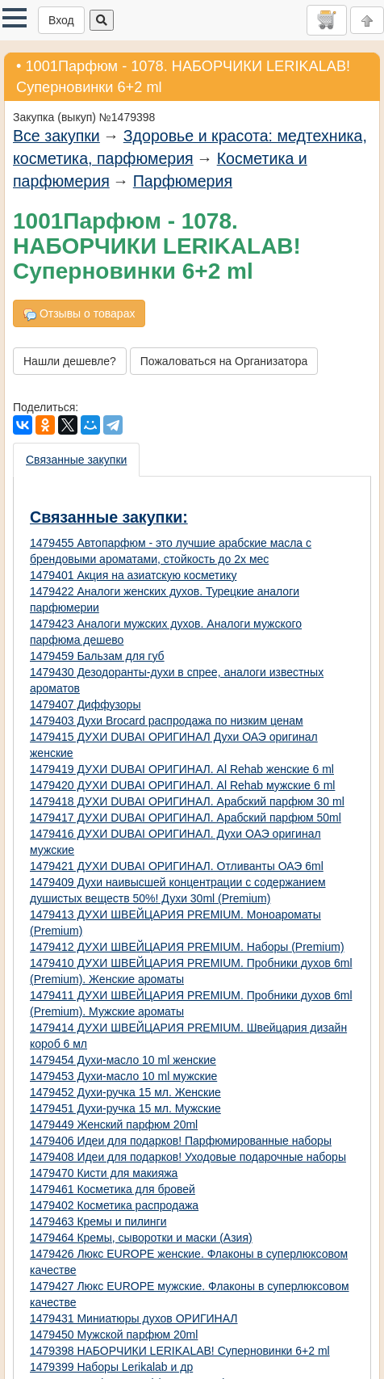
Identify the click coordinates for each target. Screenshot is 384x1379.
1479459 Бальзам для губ (97, 656)
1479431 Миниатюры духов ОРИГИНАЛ (134, 1318)
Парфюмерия (182, 181)
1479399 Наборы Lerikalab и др (111, 1366)
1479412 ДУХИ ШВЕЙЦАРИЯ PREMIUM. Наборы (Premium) (187, 946)
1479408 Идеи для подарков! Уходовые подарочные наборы (188, 1156)
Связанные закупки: (109, 517)
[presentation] (77, 460)
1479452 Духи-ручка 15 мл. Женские (125, 1092)
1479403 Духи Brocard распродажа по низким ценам (166, 720)
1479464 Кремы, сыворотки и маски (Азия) (141, 1237)
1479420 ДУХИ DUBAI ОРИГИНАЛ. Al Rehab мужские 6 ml (182, 785)
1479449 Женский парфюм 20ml (114, 1124)
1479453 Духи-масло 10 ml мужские (123, 1076)
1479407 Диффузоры (85, 704)
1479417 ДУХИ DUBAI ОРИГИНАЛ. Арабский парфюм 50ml (185, 817)
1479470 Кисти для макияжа (103, 1173)
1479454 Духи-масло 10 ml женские (123, 1059)
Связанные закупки (76, 459)
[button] (14, 17)
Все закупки (56, 136)
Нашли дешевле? (69, 361)
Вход (61, 20)
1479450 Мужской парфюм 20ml (114, 1334)
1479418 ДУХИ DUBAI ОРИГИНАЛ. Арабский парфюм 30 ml (187, 801)
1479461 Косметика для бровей (112, 1189)
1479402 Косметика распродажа (114, 1205)
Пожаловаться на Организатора (224, 361)
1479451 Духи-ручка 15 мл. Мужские (125, 1108)
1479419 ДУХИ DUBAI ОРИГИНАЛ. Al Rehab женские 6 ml (182, 769)
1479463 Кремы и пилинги (98, 1221)
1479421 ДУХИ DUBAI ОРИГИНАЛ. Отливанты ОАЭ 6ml (176, 866)
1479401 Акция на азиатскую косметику (133, 575)
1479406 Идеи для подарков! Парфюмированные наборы (181, 1140)
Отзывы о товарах (79, 314)
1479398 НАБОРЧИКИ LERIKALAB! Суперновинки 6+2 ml (180, 1350)
